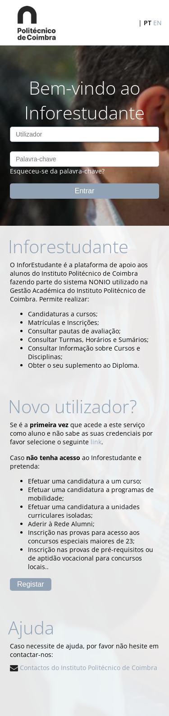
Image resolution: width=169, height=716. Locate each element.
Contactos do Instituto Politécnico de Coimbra (83, 667)
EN (157, 22)
